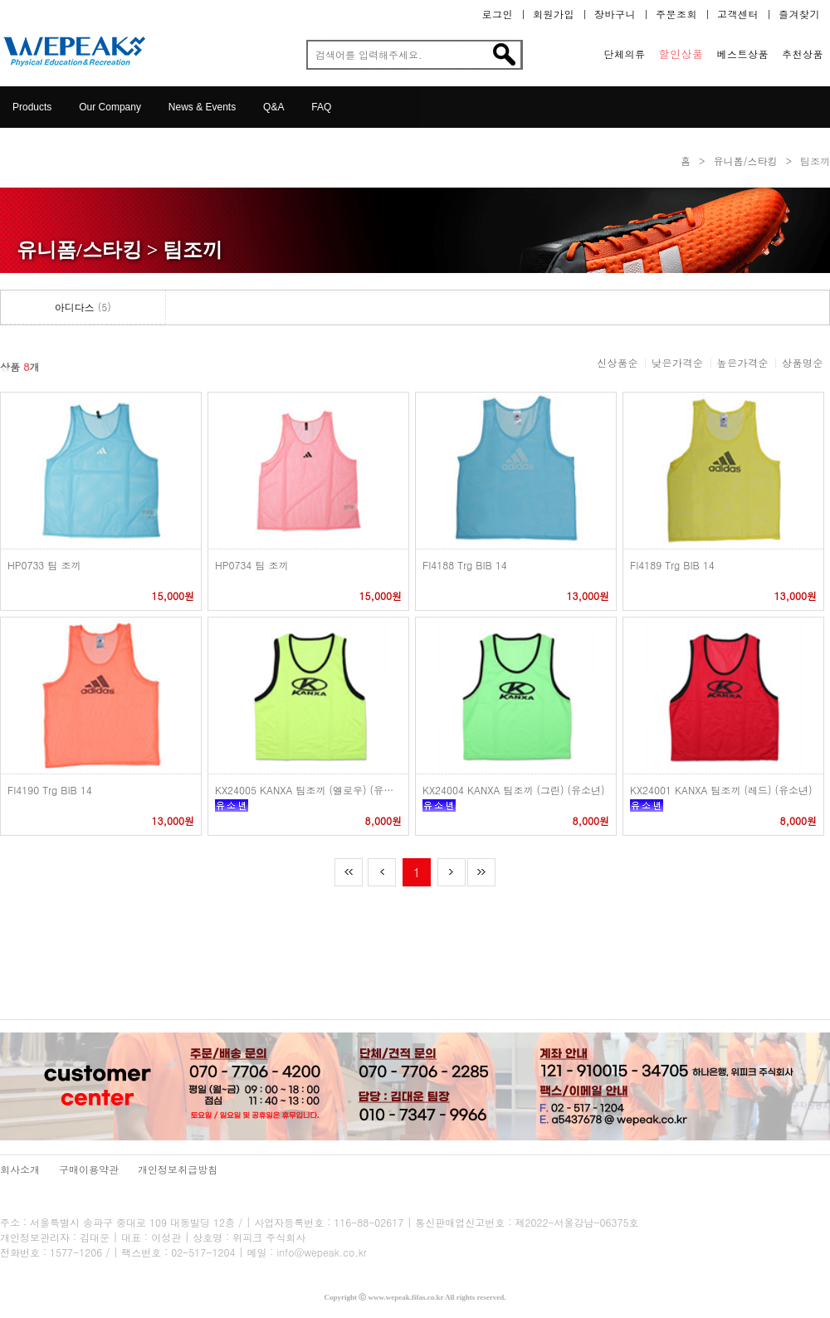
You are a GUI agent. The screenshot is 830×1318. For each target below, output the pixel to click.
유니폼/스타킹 (745, 161)
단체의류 (625, 54)
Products (31, 107)
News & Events (202, 107)
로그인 (498, 14)
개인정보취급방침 (177, 1169)
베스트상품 (743, 54)
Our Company (110, 107)
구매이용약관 (89, 1169)
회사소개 (20, 1169)
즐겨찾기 (799, 14)
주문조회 (676, 14)
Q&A (273, 107)
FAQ (321, 107)
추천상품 (802, 54)
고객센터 (738, 14)
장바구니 (615, 14)
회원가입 (553, 14)
